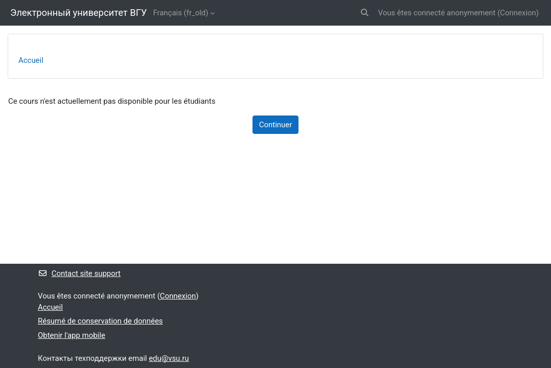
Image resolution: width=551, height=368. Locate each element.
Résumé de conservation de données (100, 321)
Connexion (518, 12)
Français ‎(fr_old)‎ (180, 12)
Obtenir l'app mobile (71, 335)
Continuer (275, 124)
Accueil (30, 60)
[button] (364, 12)
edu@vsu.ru (169, 358)
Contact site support (79, 273)
